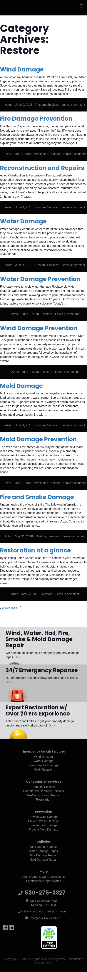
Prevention (43, 812)
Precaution (41, 153)
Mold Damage (21, 386)
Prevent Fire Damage (43, 825)
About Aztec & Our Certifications (43, 876)
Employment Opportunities (43, 881)
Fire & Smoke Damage (43, 765)
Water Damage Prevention (40, 279)
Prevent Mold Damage (43, 829)
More (44, 871)
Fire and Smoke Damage (37, 497)
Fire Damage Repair (43, 855)
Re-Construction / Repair (43, 795)
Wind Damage (22, 69)
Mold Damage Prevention (38, 439)
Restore (40, 104)
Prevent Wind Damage (43, 816)
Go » (18, 657)
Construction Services (43, 782)
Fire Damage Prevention (36, 118)
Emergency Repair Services (43, 751)
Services (52, 104)
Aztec (8, 104)
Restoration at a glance (35, 550)
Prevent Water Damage (43, 821)
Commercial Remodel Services (43, 791)
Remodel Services (43, 786)
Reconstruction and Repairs (42, 168)
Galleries (43, 841)
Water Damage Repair (43, 851)
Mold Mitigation (43, 769)
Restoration (43, 799)
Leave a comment (73, 104)
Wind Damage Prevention (39, 328)
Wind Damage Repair (43, 846)
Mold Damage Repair (43, 859)
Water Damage (23, 221)
